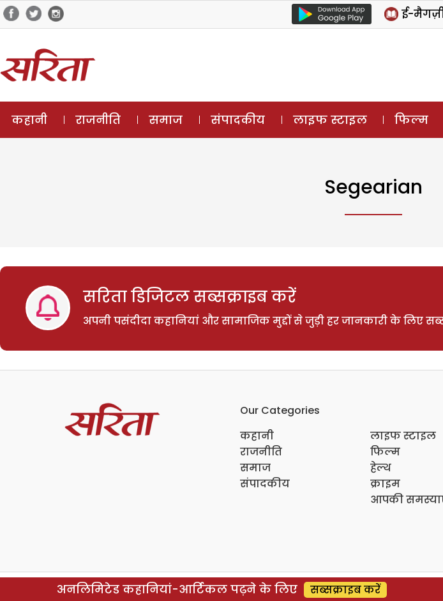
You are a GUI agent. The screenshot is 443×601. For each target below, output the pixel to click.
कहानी (29, 120)
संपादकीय (238, 120)
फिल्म (411, 120)
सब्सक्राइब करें (345, 589)
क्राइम (385, 483)
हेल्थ (380, 467)
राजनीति (98, 120)
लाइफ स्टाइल (330, 120)
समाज (166, 120)
